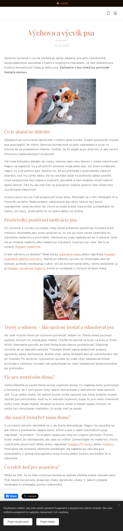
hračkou (108, 444)
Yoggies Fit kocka (79, 444)
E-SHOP (64, 3)
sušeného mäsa (70, 254)
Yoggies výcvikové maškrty (26, 268)
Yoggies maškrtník (28, 247)
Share (11, 496)
